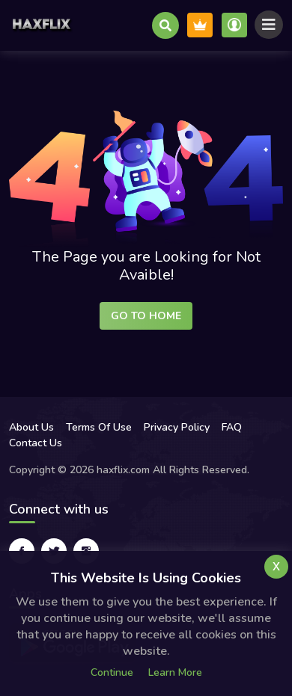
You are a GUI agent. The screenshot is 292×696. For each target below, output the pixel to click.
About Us (31, 427)
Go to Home (146, 316)
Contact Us (35, 443)
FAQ (232, 427)
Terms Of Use (99, 427)
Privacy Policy (177, 427)
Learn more (175, 672)
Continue (112, 672)
